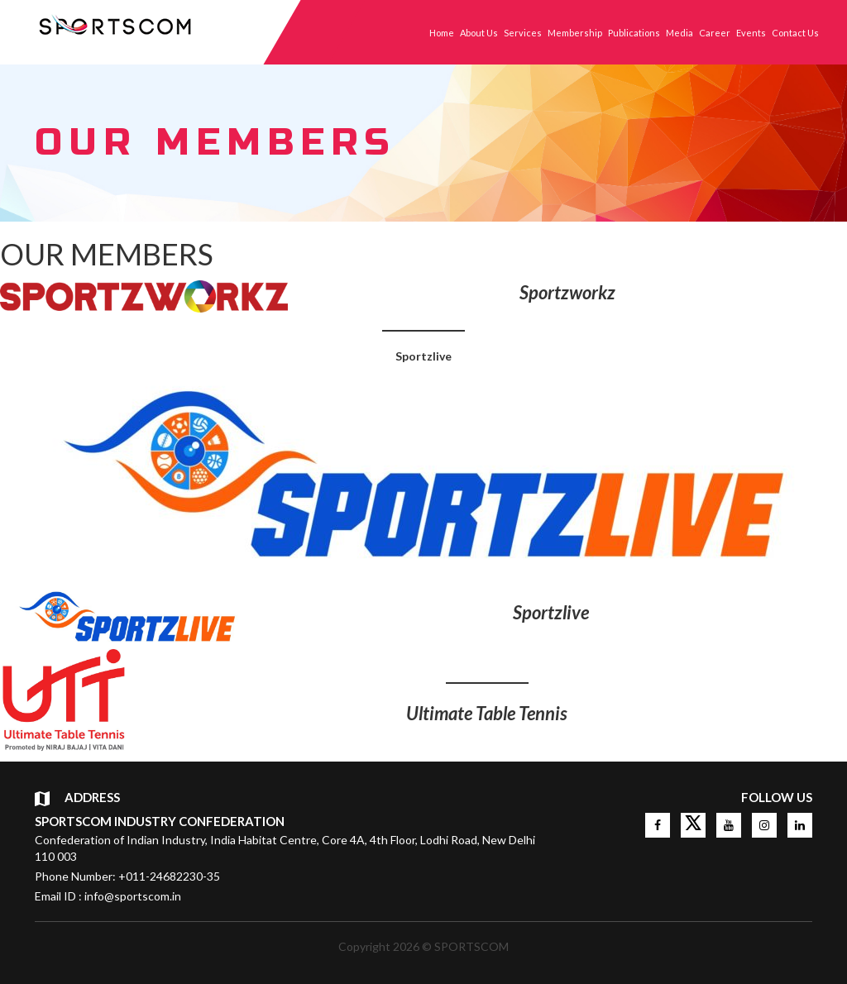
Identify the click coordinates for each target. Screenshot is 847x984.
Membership (575, 32)
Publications (634, 32)
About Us (479, 32)
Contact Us (795, 32)
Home (441, 32)
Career (714, 32)
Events (751, 32)
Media (679, 32)
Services (523, 32)
